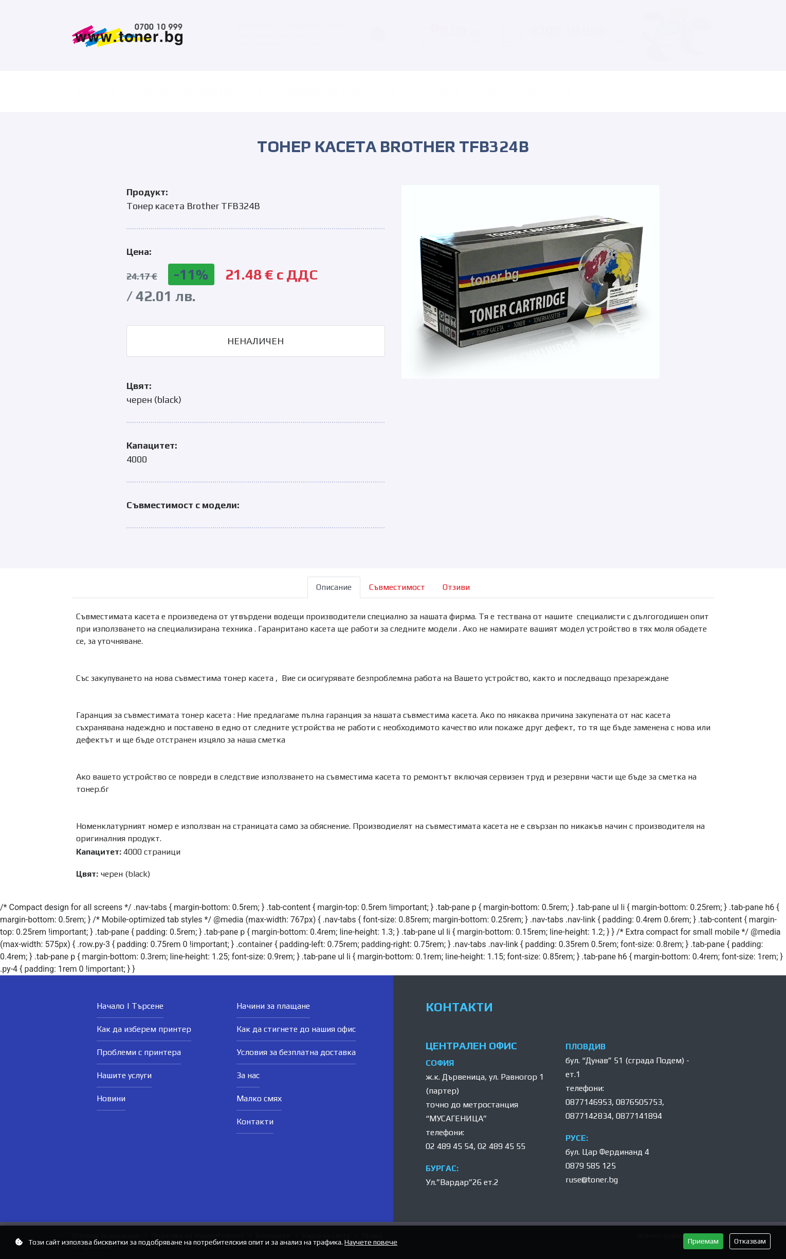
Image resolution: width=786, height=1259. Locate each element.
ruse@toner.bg (591, 1179)
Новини (111, 1098)
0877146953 (588, 1102)
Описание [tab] (334, 587)
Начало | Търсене (130, 1006)
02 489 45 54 (449, 1146)
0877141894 (639, 1116)
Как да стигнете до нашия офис (296, 1029)
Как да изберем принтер (201, 91)
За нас (248, 1075)
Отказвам (750, 1241)
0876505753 (639, 1102)
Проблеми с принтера (342, 91)
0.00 (460, 35)
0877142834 (588, 1116)
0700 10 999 (578, 35)
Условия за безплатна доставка (296, 1052)
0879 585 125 (590, 1166)
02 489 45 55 (501, 1146)
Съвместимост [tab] (397, 587)
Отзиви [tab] (456, 587)
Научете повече (370, 1242)
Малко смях (259, 1098)
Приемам (703, 1241)
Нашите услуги (459, 91)
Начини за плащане (273, 1006)
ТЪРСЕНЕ (96, 91)
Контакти (546, 91)
